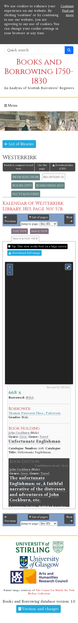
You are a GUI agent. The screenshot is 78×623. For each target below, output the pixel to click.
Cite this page (42, 167)
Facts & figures (25, 194)
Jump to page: (30, 223)
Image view (39, 231)
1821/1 (29, 397)
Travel (44, 436)
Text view (19, 231)
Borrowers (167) (49, 185)
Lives (23, 436)
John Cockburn (19, 432)
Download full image (24, 253)
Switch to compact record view (18, 167)
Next (69, 219)
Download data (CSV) (62, 167)
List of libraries (19, 144)
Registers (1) (53, 177)
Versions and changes (38, 609)
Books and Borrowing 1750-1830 (39, 71)
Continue (67, 6)
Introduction (25, 177)
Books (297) (22, 185)
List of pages (38, 217)
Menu (10, 105)
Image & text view (25, 238)
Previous (10, 219)
